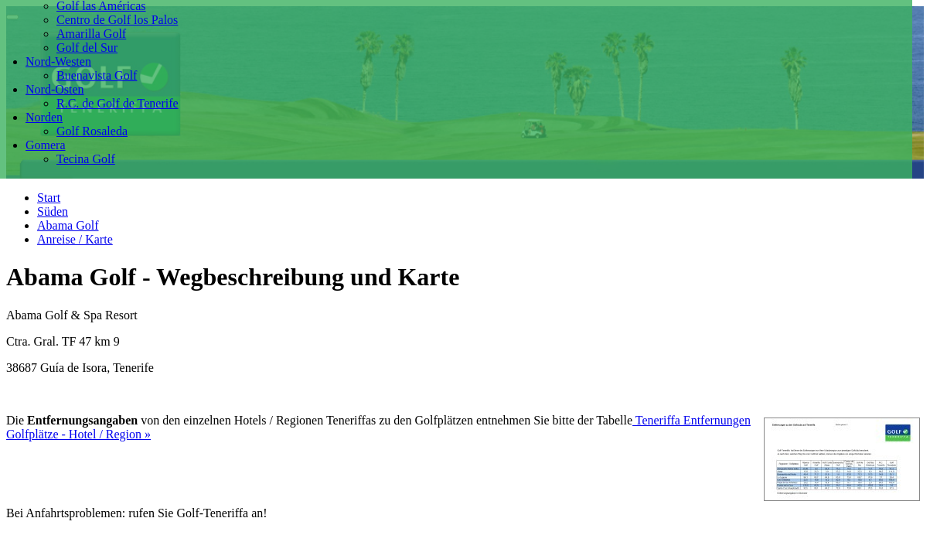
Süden (52, 211)
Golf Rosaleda (92, 131)
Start (48, 197)
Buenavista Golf (96, 75)
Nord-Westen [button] (58, 61)
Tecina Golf (85, 158)
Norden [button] (44, 117)
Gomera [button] (46, 145)
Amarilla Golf (91, 33)
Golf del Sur (87, 47)
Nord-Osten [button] (55, 89)
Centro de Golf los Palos (117, 19)
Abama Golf (68, 225)
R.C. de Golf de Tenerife (117, 103)
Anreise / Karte (75, 239)
